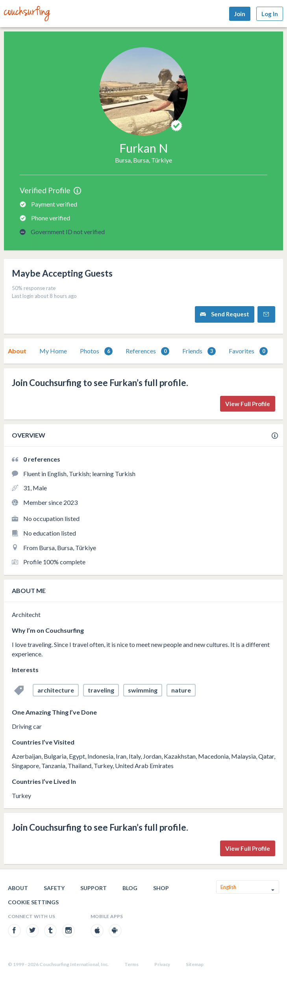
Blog (129, 888)
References (147, 351)
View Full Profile (247, 403)
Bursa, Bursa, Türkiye (143, 160)
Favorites (248, 351)
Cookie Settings (33, 902)
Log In (269, 13)
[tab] (17, 351)
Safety (54, 888)
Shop (161, 888)
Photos (96, 351)
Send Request (224, 314)
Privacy (162, 964)
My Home (53, 351)
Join (239, 13)
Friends (199, 351)
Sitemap (195, 964)
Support (93, 888)
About (17, 351)
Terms (131, 964)
